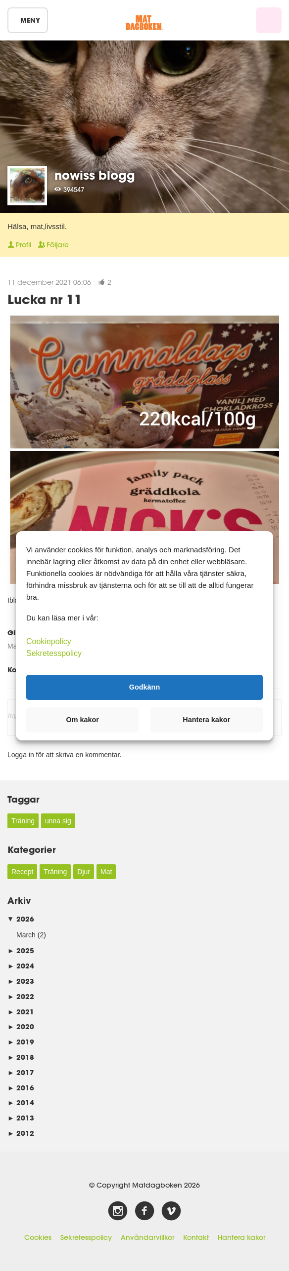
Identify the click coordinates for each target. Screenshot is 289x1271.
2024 (20, 965)
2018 (20, 1057)
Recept (22, 872)
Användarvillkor (147, 1237)
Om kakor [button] (82, 720)
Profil (19, 244)
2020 (20, 1026)
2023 (20, 981)
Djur (83, 872)
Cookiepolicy (48, 641)
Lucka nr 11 (44, 299)
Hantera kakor (241, 1237)
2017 (20, 1072)
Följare (53, 244)
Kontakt (196, 1237)
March (26, 935)
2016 (20, 1087)
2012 (20, 1133)
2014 (20, 1102)
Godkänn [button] (144, 687)
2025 (20, 950)
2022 (20, 996)
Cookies (37, 1237)
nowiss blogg (94, 175)
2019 (20, 1041)
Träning (23, 821)
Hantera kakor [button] (206, 720)
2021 (20, 1011)
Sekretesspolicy (86, 1237)
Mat (106, 872)
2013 (20, 1117)
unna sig (58, 821)
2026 (20, 919)
